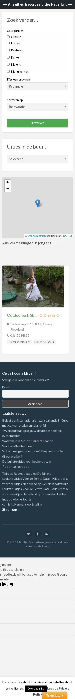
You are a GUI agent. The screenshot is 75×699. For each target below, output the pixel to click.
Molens (14, 64)
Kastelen (15, 50)
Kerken (13, 57)
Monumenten (18, 71)
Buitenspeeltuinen (19, 341)
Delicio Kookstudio (55, 484)
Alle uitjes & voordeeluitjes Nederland (37, 4)
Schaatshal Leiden (54, 494)
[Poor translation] (10, 584)
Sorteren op (37, 104)
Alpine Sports (22, 499)
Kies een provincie (19, 79)
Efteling (36, 504)
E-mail (6, 387)
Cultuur (14, 37)
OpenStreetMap (37, 235)
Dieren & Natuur (44, 341)
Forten (13, 43)
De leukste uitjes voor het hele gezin (26, 461)
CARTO (67, 235)
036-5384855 (19, 335)
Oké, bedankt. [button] (36, 688)
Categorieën (15, 30)
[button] (37, 203)
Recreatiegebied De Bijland (32, 473)
